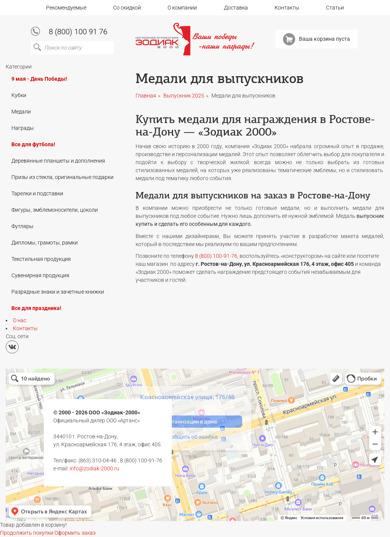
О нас (19, 320)
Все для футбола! (33, 144)
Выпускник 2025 (183, 96)
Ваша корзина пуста (316, 39)
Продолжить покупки (26, 533)
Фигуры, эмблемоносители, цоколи (54, 210)
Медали (21, 112)
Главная (146, 96)
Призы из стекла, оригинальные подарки (62, 177)
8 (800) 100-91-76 (216, 256)
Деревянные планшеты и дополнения (58, 161)
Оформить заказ (75, 533)
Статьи (335, 8)
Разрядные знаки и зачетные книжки (57, 292)
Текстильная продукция (41, 259)
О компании (182, 8)
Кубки (18, 95)
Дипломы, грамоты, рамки (44, 243)
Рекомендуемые (66, 8)
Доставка (236, 8)
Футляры (22, 226)
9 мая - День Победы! (39, 79)
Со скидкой (127, 8)
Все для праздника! (36, 308)
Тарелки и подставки (37, 193)
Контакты (287, 8)
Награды (22, 128)
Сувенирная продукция (40, 275)
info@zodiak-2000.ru (94, 468)
